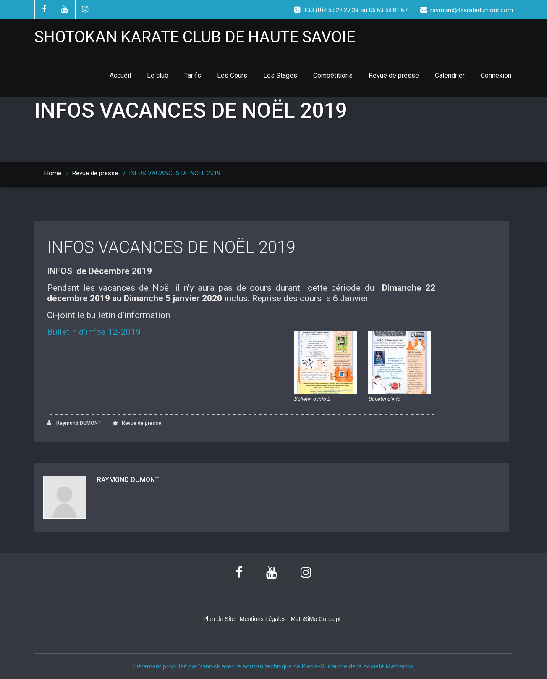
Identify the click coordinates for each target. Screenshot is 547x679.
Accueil (120, 75)
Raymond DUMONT (74, 423)
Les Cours (232, 75)
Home (52, 173)
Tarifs (192, 75)
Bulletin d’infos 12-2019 (94, 332)
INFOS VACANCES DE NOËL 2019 (171, 247)
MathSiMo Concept (315, 619)
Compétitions (333, 75)
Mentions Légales (263, 619)
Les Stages (280, 75)
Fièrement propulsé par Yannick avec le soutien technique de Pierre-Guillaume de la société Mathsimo (273, 666)
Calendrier (450, 75)
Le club (157, 75)
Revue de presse (394, 75)
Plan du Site (219, 619)
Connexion (496, 75)
